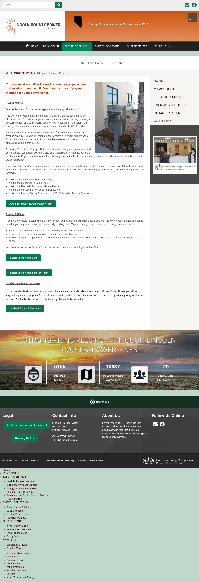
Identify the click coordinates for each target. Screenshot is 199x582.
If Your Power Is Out (17, 526)
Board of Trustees (16, 548)
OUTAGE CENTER (138, 46)
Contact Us (12, 556)
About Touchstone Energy (20, 577)
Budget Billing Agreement (23, 258)
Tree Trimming (14, 498)
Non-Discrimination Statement (26, 425)
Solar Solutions (14, 510)
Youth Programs (15, 567)
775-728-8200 (67, 436)
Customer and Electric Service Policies (27, 495)
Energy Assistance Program (21, 488)
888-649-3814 (70, 439)
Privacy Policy (25, 438)
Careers (10, 573)
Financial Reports (15, 560)
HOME (34, 46)
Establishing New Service (20, 481)
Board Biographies (20, 553)
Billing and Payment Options (21, 485)
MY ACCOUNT (51, 46)
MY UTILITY (162, 46)
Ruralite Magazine (16, 570)
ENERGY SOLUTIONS (108, 46)
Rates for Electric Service (20, 491)
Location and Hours (16, 544)
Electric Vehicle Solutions (19, 514)
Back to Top (102, 402)
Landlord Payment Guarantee (25, 308)
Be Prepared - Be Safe (18, 529)
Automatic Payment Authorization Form (30, 203)
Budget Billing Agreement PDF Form (28, 272)
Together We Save (16, 517)
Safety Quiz (12, 536)
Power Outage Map (16, 532)
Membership (13, 563)
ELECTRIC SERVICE (77, 46)
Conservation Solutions (18, 507)
